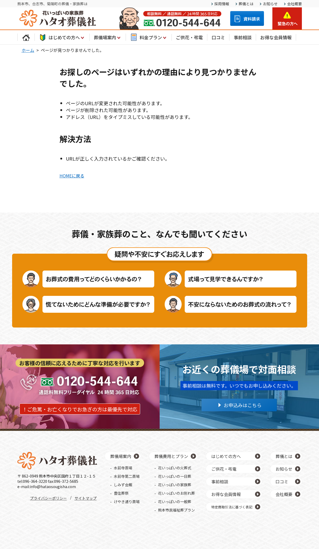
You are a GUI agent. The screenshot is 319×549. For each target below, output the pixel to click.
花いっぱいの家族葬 (174, 484)
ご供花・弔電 (189, 37)
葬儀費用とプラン (171, 456)
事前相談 (243, 37)
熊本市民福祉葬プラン (176, 510)
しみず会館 (123, 484)
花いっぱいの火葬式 (174, 467)
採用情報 (221, 3)
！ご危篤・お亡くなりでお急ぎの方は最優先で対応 (79, 409)
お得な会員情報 (276, 37)
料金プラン (148, 37)
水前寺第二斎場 (127, 476)
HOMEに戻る (72, 175)
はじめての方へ (62, 37)
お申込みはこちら (243, 405)
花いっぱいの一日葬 (174, 476)
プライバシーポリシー (48, 498)
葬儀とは (246, 3)
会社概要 (294, 3)
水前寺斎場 (123, 467)
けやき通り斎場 (127, 501)
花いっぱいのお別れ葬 (176, 493)
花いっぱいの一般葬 (174, 501)
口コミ (218, 37)
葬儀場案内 (107, 37)
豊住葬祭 (121, 493)
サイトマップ (86, 498)
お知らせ (270, 3)
